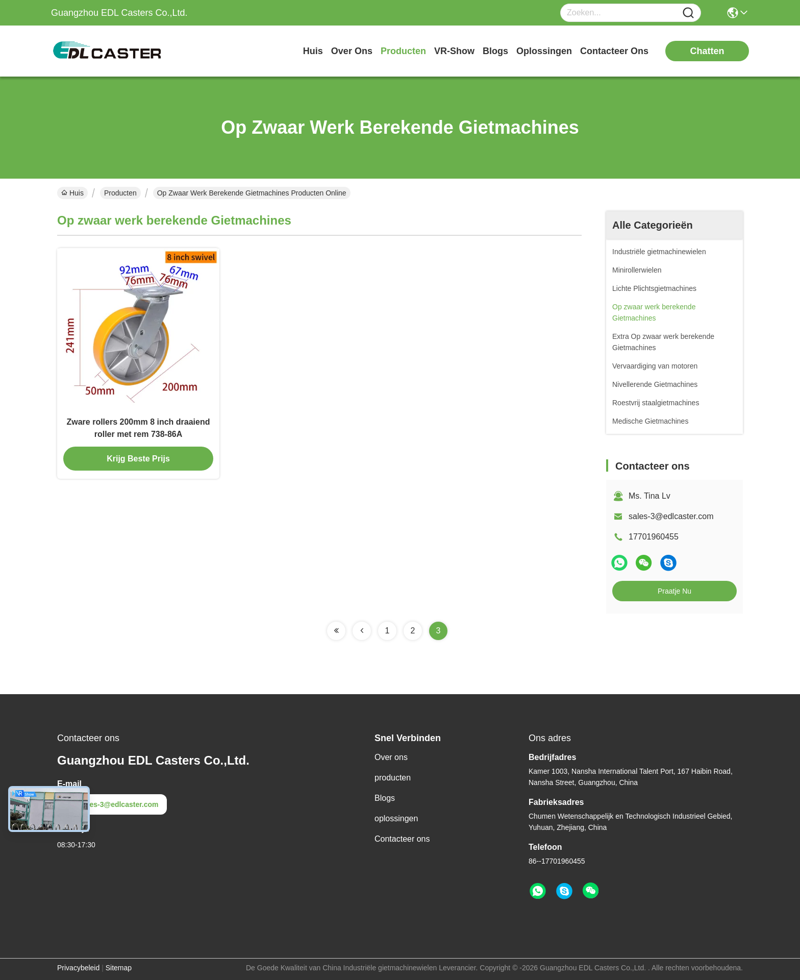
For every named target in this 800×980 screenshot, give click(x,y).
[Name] (688, 13)
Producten (120, 193)
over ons (351, 51)
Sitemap (119, 968)
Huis (313, 51)
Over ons (391, 757)
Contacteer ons (402, 839)
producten (403, 51)
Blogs (384, 798)
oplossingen (544, 51)
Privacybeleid (78, 968)
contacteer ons (614, 51)
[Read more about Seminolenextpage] (336, 631)
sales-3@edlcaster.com (671, 516)
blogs (495, 51)
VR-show (454, 51)
